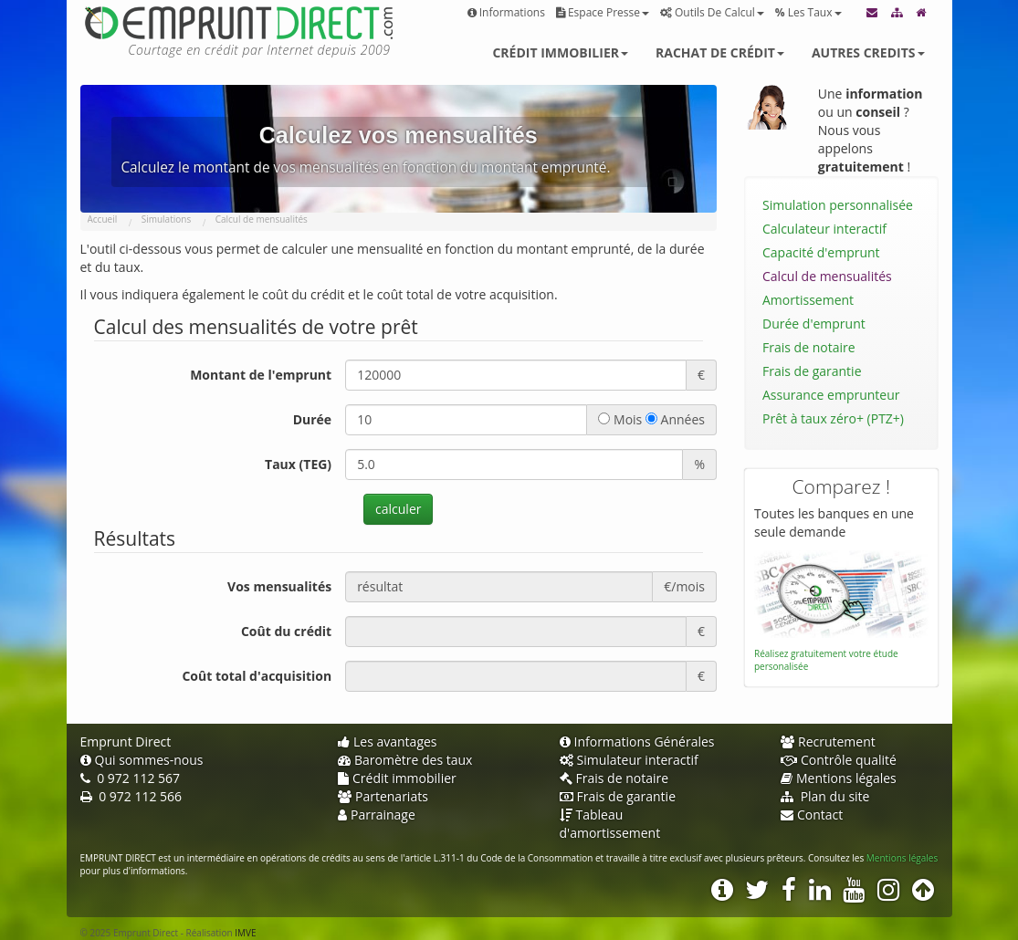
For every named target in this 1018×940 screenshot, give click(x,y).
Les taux (808, 12)
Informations (506, 12)
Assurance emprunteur (831, 394)
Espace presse (602, 12)
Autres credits (868, 52)
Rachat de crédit (720, 52)
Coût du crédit (286, 631)
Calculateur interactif (824, 228)
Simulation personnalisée (837, 205)
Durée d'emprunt (814, 323)
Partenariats (383, 796)
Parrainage (376, 814)
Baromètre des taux (405, 759)
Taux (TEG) (298, 464)
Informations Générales (637, 741)
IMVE (245, 932)
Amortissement (808, 299)
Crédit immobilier (560, 52)
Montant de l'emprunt (260, 374)
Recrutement (828, 741)
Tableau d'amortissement (610, 823)
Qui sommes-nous (142, 759)
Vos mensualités (279, 586)
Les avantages (387, 741)
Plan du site (825, 796)
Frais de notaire (808, 347)
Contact (812, 814)
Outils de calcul (712, 12)
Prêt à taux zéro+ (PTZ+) (833, 418)
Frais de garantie (812, 371)
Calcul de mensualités (827, 276)
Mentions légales (839, 778)
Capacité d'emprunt (821, 252)
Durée (312, 419)
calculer (398, 508)
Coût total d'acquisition (256, 675)
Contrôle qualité (839, 759)
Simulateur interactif (629, 759)
